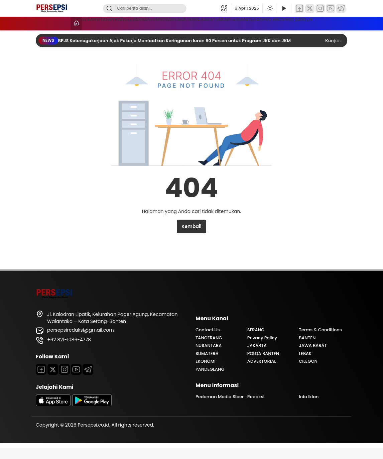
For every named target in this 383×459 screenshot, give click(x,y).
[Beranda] (41, 23)
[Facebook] (299, 8)
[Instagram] (320, 8)
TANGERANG (100, 22)
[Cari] (109, 8)
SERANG (61, 22)
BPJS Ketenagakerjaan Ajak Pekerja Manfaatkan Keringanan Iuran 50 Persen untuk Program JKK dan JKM (175, 51)
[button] (226, 8)
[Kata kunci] (155, 8)
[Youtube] (76, 380)
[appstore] (53, 415)
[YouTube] (330, 8)
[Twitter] (309, 8)
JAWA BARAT (253, 22)
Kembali (191, 237)
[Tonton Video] (284, 8)
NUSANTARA (208, 22)
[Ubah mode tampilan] (269, 8)
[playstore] (92, 415)
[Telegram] (341, 8)
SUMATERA (333, 22)
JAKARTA (294, 22)
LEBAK (137, 22)
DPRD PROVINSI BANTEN (79, 35)
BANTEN (169, 22)
